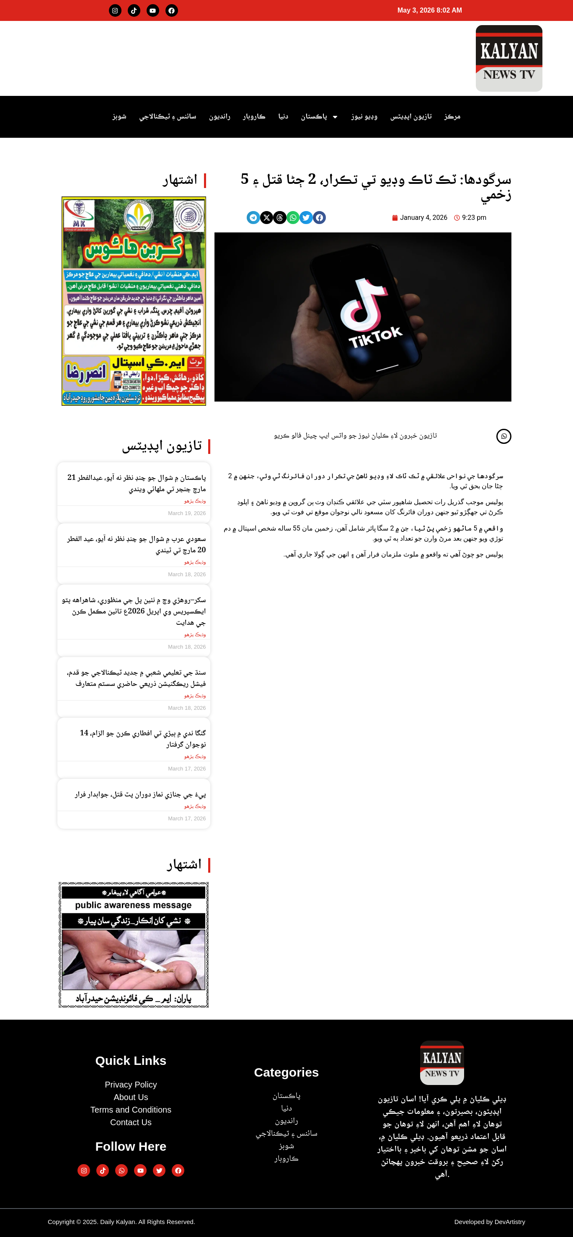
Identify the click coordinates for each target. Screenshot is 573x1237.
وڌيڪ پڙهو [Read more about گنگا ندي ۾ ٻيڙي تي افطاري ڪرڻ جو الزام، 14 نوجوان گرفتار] (195, 756)
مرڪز (452, 117)
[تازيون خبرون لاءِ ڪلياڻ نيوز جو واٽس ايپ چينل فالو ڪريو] (503, 436)
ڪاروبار (254, 117)
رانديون (219, 117)
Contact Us (131, 1122)
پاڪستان (319, 117)
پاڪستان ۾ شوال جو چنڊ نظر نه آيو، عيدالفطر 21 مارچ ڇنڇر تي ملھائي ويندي (136, 484)
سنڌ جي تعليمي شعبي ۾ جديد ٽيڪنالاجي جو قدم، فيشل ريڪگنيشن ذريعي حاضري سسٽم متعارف (136, 679)
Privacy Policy (131, 1084)
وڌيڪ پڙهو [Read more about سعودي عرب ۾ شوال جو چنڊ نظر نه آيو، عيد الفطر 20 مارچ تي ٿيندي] (195, 562)
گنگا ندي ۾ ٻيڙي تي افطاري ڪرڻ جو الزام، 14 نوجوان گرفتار (143, 739)
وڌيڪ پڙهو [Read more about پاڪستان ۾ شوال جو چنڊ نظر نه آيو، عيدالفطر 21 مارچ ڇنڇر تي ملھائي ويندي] (195, 501)
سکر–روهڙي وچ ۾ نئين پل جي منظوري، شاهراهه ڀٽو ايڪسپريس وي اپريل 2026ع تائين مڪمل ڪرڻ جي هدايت (134, 611)
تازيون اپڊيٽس (410, 117)
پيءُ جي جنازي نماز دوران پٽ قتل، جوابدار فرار (140, 795)
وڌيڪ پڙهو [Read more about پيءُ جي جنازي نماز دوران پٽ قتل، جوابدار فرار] (195, 806)
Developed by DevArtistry (489, 1221)
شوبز (119, 117)
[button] (319, 217)
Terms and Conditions (130, 1109)
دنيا (283, 117)
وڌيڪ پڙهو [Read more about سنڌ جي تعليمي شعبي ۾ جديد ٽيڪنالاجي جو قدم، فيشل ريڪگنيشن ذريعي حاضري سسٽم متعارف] (195, 695)
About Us (131, 1097)
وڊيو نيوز (364, 117)
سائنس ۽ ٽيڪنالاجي (167, 117)
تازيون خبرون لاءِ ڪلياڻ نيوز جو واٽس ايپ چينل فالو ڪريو (355, 436)
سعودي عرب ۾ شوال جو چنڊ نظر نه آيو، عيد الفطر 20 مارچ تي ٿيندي (136, 545)
